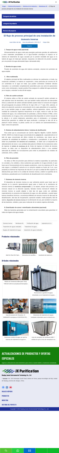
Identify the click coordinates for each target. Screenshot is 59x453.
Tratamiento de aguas (30, 226)
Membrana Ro (19, 223)
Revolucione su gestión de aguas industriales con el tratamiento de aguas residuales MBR (43, 294)
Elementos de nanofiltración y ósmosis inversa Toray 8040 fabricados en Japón (29, 255)
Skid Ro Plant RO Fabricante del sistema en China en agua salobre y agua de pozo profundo (13, 255)
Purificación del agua (32, 223)
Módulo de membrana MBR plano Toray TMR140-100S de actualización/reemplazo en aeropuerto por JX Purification (16, 283)
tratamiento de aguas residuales (33, 230)
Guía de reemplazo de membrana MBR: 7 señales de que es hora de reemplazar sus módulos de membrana (43, 339)
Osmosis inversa (7, 223)
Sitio (48, 42)
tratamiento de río (47, 223)
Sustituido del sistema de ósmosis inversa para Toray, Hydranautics (46, 255)
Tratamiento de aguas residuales (12, 226)
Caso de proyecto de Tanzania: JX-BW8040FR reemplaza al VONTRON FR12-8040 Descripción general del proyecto (15, 316)
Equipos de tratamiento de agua (12, 230)
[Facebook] (3, 387)
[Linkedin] (6, 387)
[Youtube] (10, 387)
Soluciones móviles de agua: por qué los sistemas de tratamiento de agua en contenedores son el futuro (15, 339)
